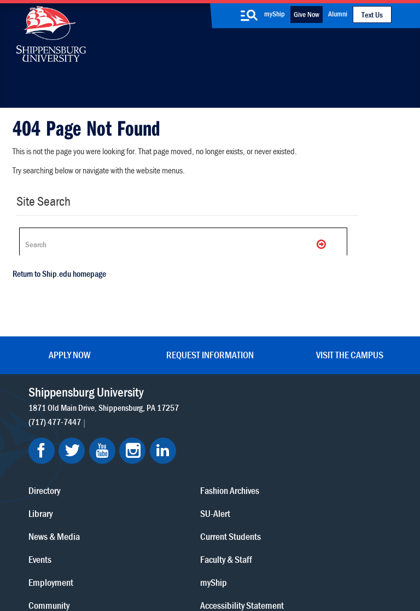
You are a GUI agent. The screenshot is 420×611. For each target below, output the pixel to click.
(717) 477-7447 (56, 429)
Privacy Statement (120, 552)
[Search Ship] (175, 244)
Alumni (337, 14)
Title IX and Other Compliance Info (346, 478)
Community (253, 387)
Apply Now (70, 351)
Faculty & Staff (342, 387)
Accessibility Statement (338, 440)
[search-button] (249, 15)
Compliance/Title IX (236, 563)
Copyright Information (228, 552)
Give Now (306, 14)
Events (161, 456)
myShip (274, 14)
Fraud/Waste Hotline (235, 573)
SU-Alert (248, 456)
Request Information (210, 351)
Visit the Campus (349, 351)
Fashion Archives (262, 433)
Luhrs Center (255, 410)
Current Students (263, 479)
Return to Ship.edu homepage (55, 281)
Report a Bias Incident (160, 563)
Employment (172, 479)
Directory (166, 387)
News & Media (175, 433)
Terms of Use (171, 552)
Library (162, 410)
